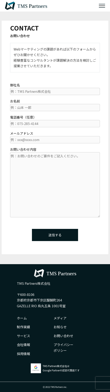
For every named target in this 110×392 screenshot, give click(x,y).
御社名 (55, 88)
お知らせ (60, 326)
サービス (23, 335)
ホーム (22, 317)
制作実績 (23, 326)
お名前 (55, 105)
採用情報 (23, 353)
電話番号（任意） (55, 121)
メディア (60, 317)
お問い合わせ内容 (55, 182)
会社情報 (23, 344)
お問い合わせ (63, 335)
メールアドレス (55, 137)
